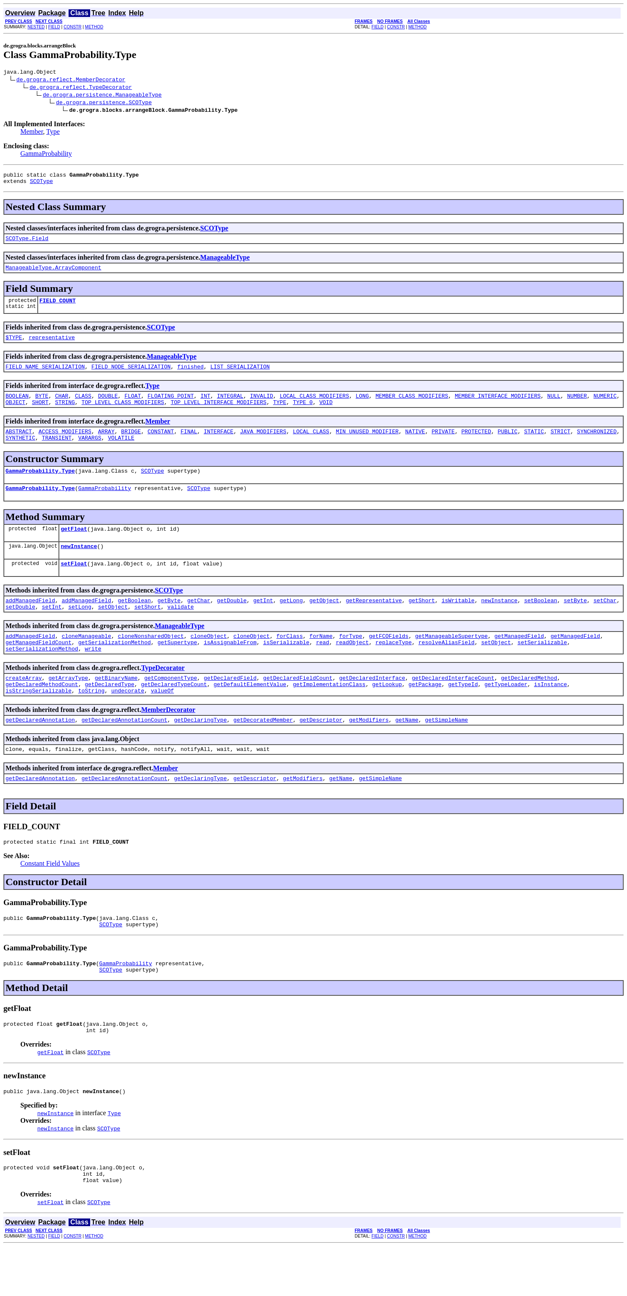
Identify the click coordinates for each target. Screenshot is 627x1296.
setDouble (20, 630)
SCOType (41, 184)
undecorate (127, 722)
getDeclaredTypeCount (174, 714)
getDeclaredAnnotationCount (124, 752)
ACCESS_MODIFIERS (65, 445)
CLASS (83, 407)
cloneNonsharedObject (151, 661)
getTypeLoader (505, 714)
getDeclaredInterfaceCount (453, 707)
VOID (325, 414)
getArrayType (68, 707)
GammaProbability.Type (40, 487)
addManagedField (30, 623)
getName (407, 752)
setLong (79, 630)
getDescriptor (320, 752)
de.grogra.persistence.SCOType (104, 103)
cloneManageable (86, 661)
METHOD (94, 27)
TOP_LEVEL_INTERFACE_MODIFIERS (218, 414)
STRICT (560, 445)
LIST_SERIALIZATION (240, 376)
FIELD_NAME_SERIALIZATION (45, 376)
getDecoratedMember (263, 752)
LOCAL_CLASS (311, 445)
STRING (65, 414)
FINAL (189, 445)
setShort (147, 630)
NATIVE (415, 445)
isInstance (550, 714)
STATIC (534, 445)
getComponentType (170, 707)
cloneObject (209, 661)
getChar (198, 623)
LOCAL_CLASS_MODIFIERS (314, 407)
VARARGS (90, 453)
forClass (289, 661)
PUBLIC (507, 445)
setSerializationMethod (42, 676)
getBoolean (134, 623)
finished (190, 376)
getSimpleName (446, 752)
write (93, 676)
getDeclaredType (109, 714)
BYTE (41, 407)
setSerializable (542, 669)
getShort (422, 623)
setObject (112, 630)
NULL (553, 407)
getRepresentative (374, 623)
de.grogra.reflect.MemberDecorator (71, 80)
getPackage (425, 714)
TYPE (279, 414)
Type (53, 132)
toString (91, 722)
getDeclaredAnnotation (40, 752)
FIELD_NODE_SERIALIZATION (131, 376)
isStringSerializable (39, 722)
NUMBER (577, 407)
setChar (605, 623)
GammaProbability (46, 154)
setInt (52, 630)
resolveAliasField (446, 669)
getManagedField (519, 661)
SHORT (40, 414)
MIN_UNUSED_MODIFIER (367, 445)
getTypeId (463, 714)
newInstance (79, 566)
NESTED (36, 27)
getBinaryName (116, 707)
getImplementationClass (329, 714)
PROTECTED (476, 445)
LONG (362, 407)
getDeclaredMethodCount (42, 714)
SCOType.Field (27, 243)
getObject (324, 623)
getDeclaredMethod (529, 707)
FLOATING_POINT (171, 407)
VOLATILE (121, 453)
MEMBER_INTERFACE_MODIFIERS (498, 407)
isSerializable (286, 669)
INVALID (261, 407)
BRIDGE (131, 445)
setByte (575, 623)
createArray (24, 707)
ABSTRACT (19, 445)
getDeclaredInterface (372, 707)
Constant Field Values (50, 900)
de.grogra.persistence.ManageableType (102, 96)
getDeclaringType (200, 752)
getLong (291, 623)
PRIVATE (443, 445)
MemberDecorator (168, 741)
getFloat (74, 547)
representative (52, 346)
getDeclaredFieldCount (298, 707)
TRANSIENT (57, 453)
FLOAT (132, 407)
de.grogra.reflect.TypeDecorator (81, 88)
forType (350, 661)
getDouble (231, 623)
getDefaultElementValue (249, 714)
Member (31, 132)
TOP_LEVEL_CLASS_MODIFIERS (122, 414)
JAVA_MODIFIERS (263, 445)
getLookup (387, 714)
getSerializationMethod (114, 669)
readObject (352, 669)
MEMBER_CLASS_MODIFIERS (412, 407)
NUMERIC (605, 407)
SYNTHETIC (20, 453)
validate (180, 630)
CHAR (61, 407)
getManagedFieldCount (39, 669)
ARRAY (106, 445)
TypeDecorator (163, 695)
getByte (169, 623)
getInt (263, 623)
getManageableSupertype (451, 661)
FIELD (54, 27)
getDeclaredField (230, 707)
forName (321, 661)
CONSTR (72, 27)
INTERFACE (218, 445)
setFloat (74, 585)
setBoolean (540, 623)
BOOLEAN (17, 407)
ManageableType (225, 262)
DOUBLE (108, 407)
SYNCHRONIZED (597, 445)
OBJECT (15, 414)
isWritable (458, 623)
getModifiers (369, 752)
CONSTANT (160, 445)
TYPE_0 (303, 414)
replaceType (394, 669)
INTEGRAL (230, 407)
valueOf (162, 722)
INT (205, 407)
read (322, 669)
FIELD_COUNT (57, 308)
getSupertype (177, 669)
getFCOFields (389, 661)
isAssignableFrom (230, 669)
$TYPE (14, 346)
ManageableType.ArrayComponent (53, 273)
